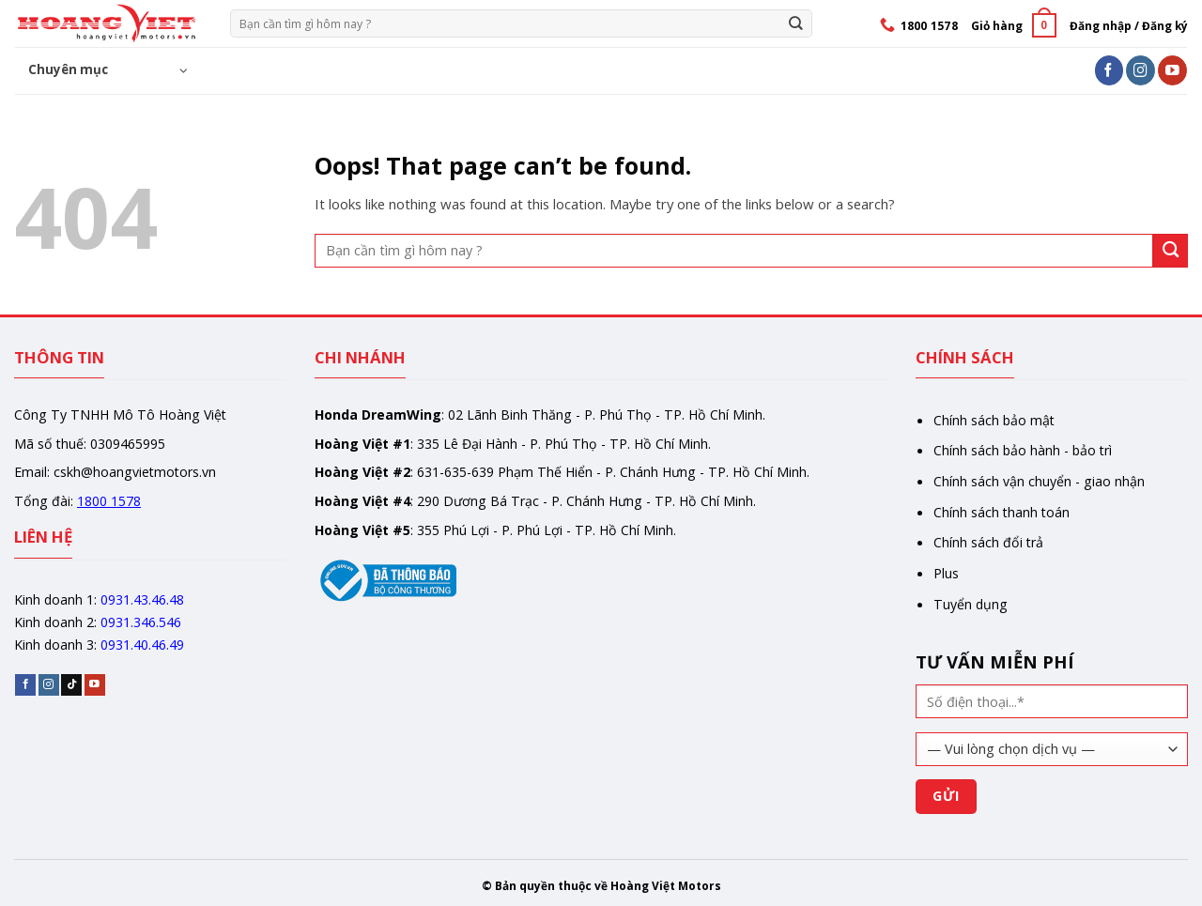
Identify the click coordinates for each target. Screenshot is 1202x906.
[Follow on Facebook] (1109, 69)
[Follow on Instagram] (1140, 69)
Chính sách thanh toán (1001, 512)
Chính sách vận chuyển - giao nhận (1039, 481)
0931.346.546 (140, 622)
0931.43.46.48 (142, 599)
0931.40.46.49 (142, 644)
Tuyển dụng (970, 604)
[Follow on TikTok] (71, 685)
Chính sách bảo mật (994, 420)
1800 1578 (109, 501)
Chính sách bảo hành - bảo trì (1022, 450)
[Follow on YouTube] (1172, 69)
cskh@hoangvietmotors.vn (135, 472)
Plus (946, 573)
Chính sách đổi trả (988, 542)
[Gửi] (796, 23)
